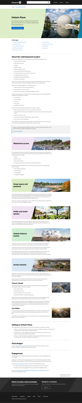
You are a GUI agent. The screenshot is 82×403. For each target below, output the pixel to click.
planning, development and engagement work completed (32, 370)
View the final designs (18, 28)
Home (13, 6)
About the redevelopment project (19, 42)
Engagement (45, 48)
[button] (48, 2)
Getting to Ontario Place (47, 44)
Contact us (46, 387)
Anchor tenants (46, 42)
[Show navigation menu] (61, 2)
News (34, 396)
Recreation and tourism (21, 6)
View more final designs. (18, 131)
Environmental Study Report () (20, 363)
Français (56, 2)
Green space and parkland (18, 46)
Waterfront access (16, 44)
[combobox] (38, 2)
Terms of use (45, 396)
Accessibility (22, 396)
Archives (28, 396)
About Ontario (14, 396)
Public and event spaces (18, 48)
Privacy (39, 396)
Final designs (45, 46)
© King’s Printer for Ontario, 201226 (19, 398)
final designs (21, 345)
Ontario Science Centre (17, 50)
